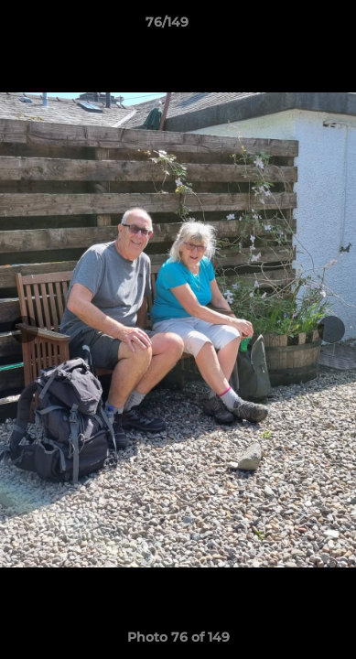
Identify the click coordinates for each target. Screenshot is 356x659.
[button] (290, 26)
